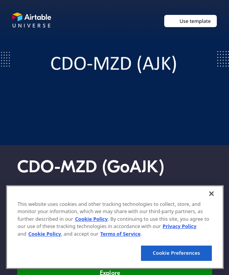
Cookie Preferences (176, 252)
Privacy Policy (180, 226)
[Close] (211, 193)
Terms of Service (120, 233)
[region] (115, 227)
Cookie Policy (91, 218)
